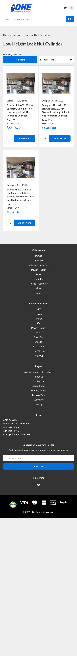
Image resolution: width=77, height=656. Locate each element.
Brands (38, 292)
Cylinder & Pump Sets (38, 265)
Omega (38, 341)
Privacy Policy (38, 390)
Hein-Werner (38, 351)
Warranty (39, 399)
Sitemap (38, 404)
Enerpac (38, 314)
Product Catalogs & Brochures (38, 372)
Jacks (38, 274)
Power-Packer (38, 269)
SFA (39, 323)
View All (38, 355)
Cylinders (38, 260)
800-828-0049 (11, 427)
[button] (20, 59)
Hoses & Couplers (38, 283)
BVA (38, 332)
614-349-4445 (11, 430)
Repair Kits (38, 279)
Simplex (38, 318)
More (38, 288)
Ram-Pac (38, 337)
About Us (38, 376)
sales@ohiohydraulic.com (16, 434)
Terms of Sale (38, 395)
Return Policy (38, 385)
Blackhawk (38, 346)
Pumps (38, 255)
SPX (38, 309)
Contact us (38, 381)
